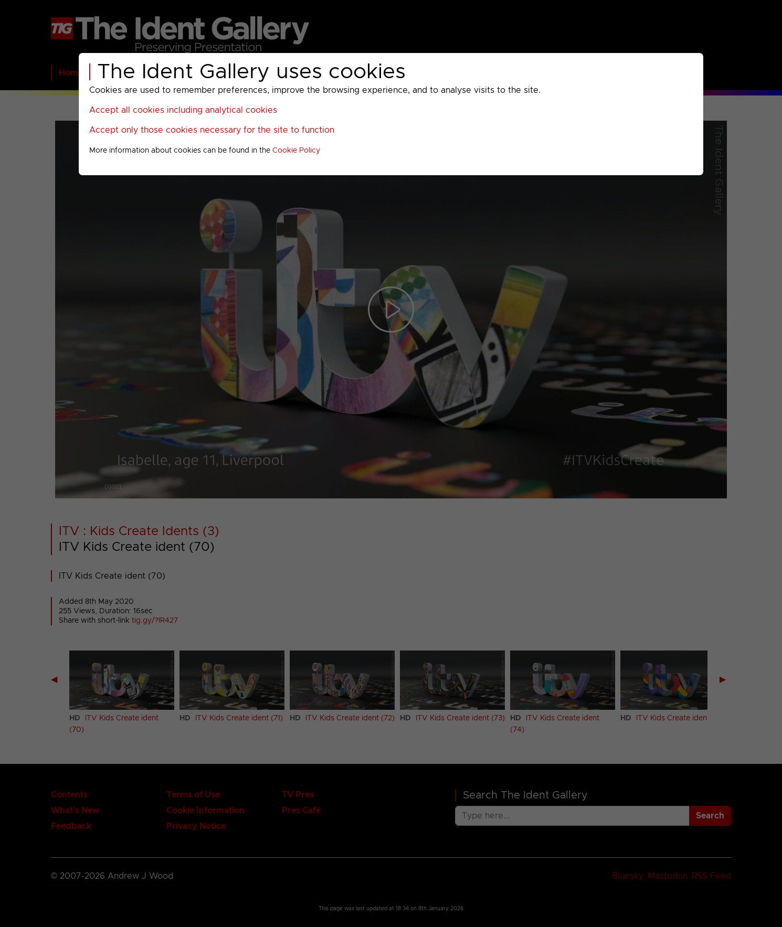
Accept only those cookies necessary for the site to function (211, 130)
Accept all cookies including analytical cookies (183, 110)
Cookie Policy (296, 150)
